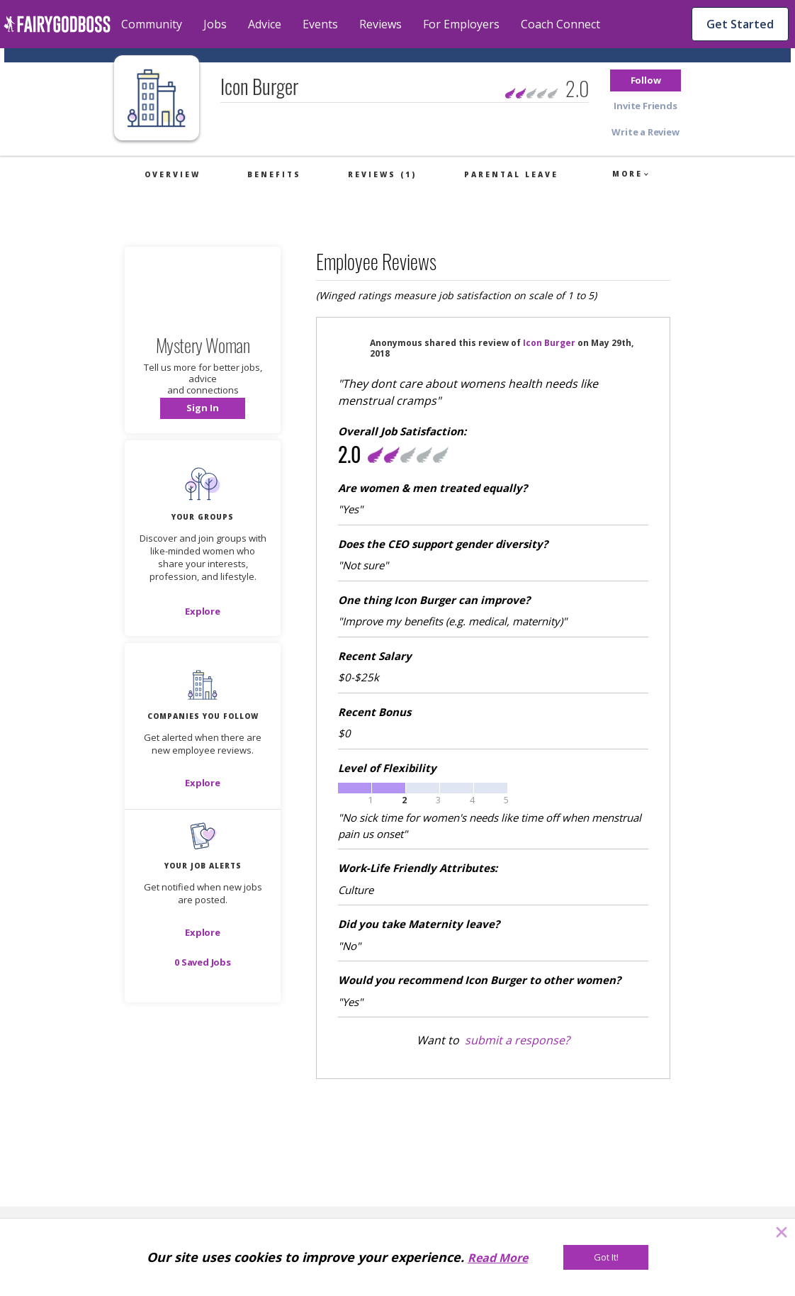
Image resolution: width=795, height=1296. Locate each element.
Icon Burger (549, 343)
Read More (498, 1258)
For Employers (461, 24)
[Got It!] (605, 1257)
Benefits (274, 174)
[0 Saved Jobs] (202, 962)
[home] (57, 24)
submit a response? (517, 1040)
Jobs (215, 24)
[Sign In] (202, 408)
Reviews (380, 24)
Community (151, 24)
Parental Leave (511, 174)
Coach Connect (560, 24)
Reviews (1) (382, 174)
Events (320, 24)
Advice (264, 24)
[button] (645, 80)
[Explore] (202, 611)
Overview (173, 174)
